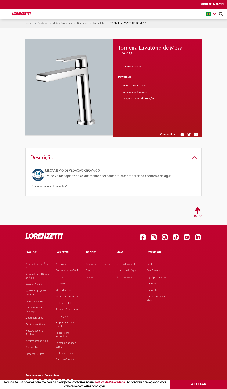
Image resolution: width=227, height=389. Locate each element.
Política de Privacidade (109, 382)
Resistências (31, 347)
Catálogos (152, 264)
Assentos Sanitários (35, 284)
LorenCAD (152, 283)
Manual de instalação (134, 85)
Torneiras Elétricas (34, 354)
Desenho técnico (132, 66)
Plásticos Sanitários (35, 324)
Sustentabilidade (65, 353)
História (59, 277)
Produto (42, 23)
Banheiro (82, 23)
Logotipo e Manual (156, 277)
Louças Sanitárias (34, 301)
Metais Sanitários (62, 23)
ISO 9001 (60, 283)
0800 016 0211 (212, 4)
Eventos (90, 270)
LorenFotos (152, 290)
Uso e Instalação (124, 277)
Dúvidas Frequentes (126, 264)
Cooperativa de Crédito (68, 270)
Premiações (62, 316)
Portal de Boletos (64, 303)
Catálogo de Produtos (135, 92)
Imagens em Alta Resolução (138, 98)
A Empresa (61, 264)
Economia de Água (126, 270)
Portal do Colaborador (67, 309)
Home (28, 23)
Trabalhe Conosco (65, 359)
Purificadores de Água (36, 341)
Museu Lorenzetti (65, 290)
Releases (90, 277)
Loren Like (99, 23)
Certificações (153, 270)
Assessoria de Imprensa (98, 264)
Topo (197, 216)
